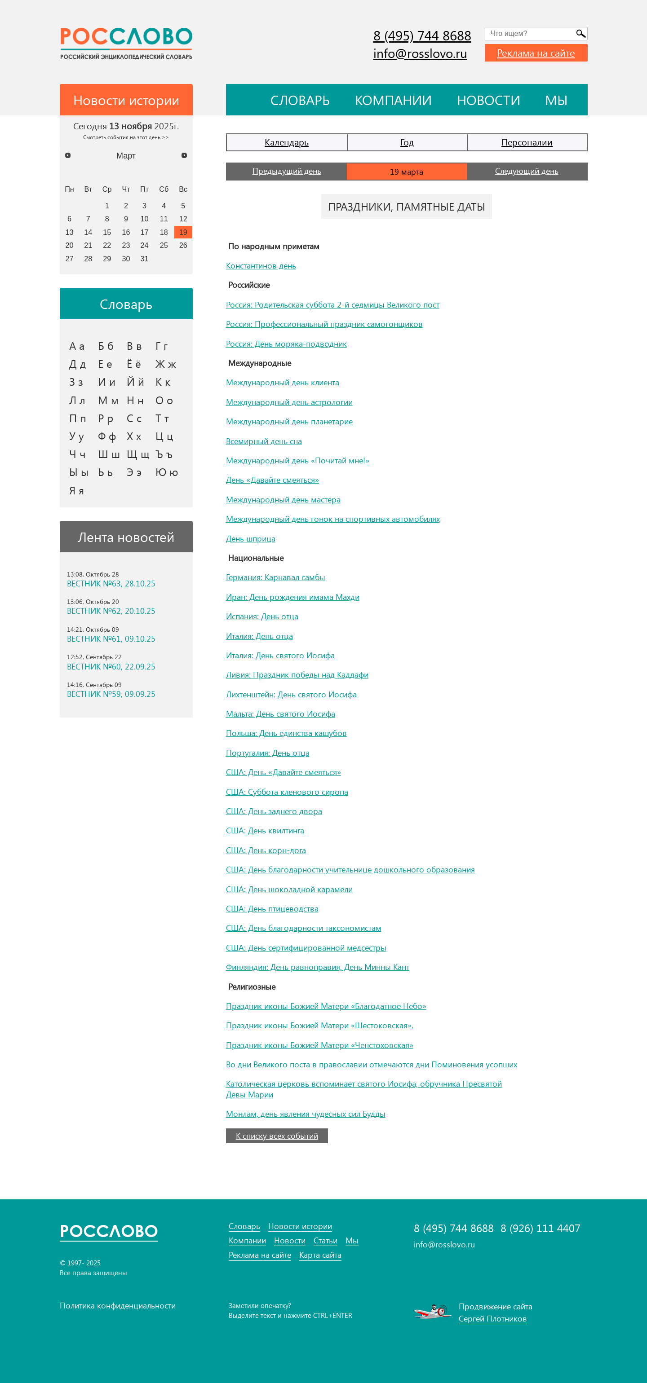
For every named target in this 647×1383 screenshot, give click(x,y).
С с (134, 417)
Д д (77, 363)
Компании (393, 100)
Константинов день (261, 265)
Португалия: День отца (268, 752)
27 (69, 259)
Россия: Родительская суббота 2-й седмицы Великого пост (332, 304)
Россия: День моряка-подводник (286, 343)
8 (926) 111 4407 (541, 1228)
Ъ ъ (164, 453)
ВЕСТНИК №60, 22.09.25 (111, 666)
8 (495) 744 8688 (422, 35)
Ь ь (105, 471)
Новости (488, 100)
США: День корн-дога (266, 850)
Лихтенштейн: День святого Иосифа (291, 694)
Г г (161, 345)
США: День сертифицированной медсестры (306, 947)
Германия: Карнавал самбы (275, 577)
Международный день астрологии (289, 401)
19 (183, 232)
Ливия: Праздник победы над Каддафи (297, 674)
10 (145, 219)
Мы (556, 100)
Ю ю (166, 471)
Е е (105, 363)
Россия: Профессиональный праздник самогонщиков (324, 323)
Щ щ (138, 453)
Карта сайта (320, 1255)
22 (107, 245)
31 (145, 259)
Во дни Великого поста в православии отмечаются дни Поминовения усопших (371, 1064)
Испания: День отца (262, 616)
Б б (106, 345)
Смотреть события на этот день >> (126, 137)
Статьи (325, 1240)
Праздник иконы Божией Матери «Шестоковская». (319, 1025)
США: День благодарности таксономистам (303, 927)
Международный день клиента (282, 382)
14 (88, 232)
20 (69, 245)
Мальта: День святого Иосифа (280, 713)
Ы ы (79, 471)
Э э (134, 471)
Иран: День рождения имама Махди (292, 596)
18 (164, 232)
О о (164, 399)
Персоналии (527, 142)
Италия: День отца (259, 635)
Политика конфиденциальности (118, 1305)
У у (76, 435)
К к (162, 381)
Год (407, 142)
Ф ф (107, 435)
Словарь (300, 100)
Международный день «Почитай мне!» (297, 460)
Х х (134, 435)
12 (183, 219)
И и (106, 381)
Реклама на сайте (536, 52)
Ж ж (165, 363)
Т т (162, 417)
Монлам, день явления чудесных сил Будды (306, 1113)
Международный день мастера (283, 499)
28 (88, 259)
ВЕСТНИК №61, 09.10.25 (111, 639)
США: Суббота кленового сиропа (287, 791)
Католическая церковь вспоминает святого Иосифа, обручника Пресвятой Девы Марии (364, 1088)
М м (108, 399)
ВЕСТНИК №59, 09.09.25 (111, 694)
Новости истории (300, 1226)
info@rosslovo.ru (420, 52)
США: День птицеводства (272, 908)
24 (145, 245)
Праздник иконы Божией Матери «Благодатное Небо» (326, 1005)
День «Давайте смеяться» (272, 479)
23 (126, 245)
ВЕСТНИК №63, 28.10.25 (111, 583)
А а (76, 345)
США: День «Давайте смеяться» (283, 771)
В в (134, 345)
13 (69, 232)
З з (76, 381)
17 (145, 232)
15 (107, 232)
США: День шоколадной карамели (289, 889)
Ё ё (134, 363)
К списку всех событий (277, 1135)
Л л (77, 399)
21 (88, 245)
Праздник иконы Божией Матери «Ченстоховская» (319, 1044)
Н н (135, 399)
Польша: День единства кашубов (286, 732)
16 (126, 232)
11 (164, 219)
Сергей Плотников (493, 1318)
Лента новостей (126, 537)
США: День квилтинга (265, 830)
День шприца (250, 538)
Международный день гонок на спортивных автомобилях (333, 518)
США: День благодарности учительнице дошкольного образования (350, 869)
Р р (105, 417)
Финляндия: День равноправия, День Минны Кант (317, 966)
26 (183, 245)
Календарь (287, 142)
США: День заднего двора (274, 811)
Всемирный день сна (264, 441)
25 (164, 245)
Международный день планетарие (289, 421)
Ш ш (109, 453)
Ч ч (77, 453)
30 (126, 259)
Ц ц (164, 435)
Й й (135, 381)
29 (107, 259)
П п (77, 417)
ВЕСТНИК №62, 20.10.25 (111, 611)
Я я (76, 490)
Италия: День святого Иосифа (280, 655)
